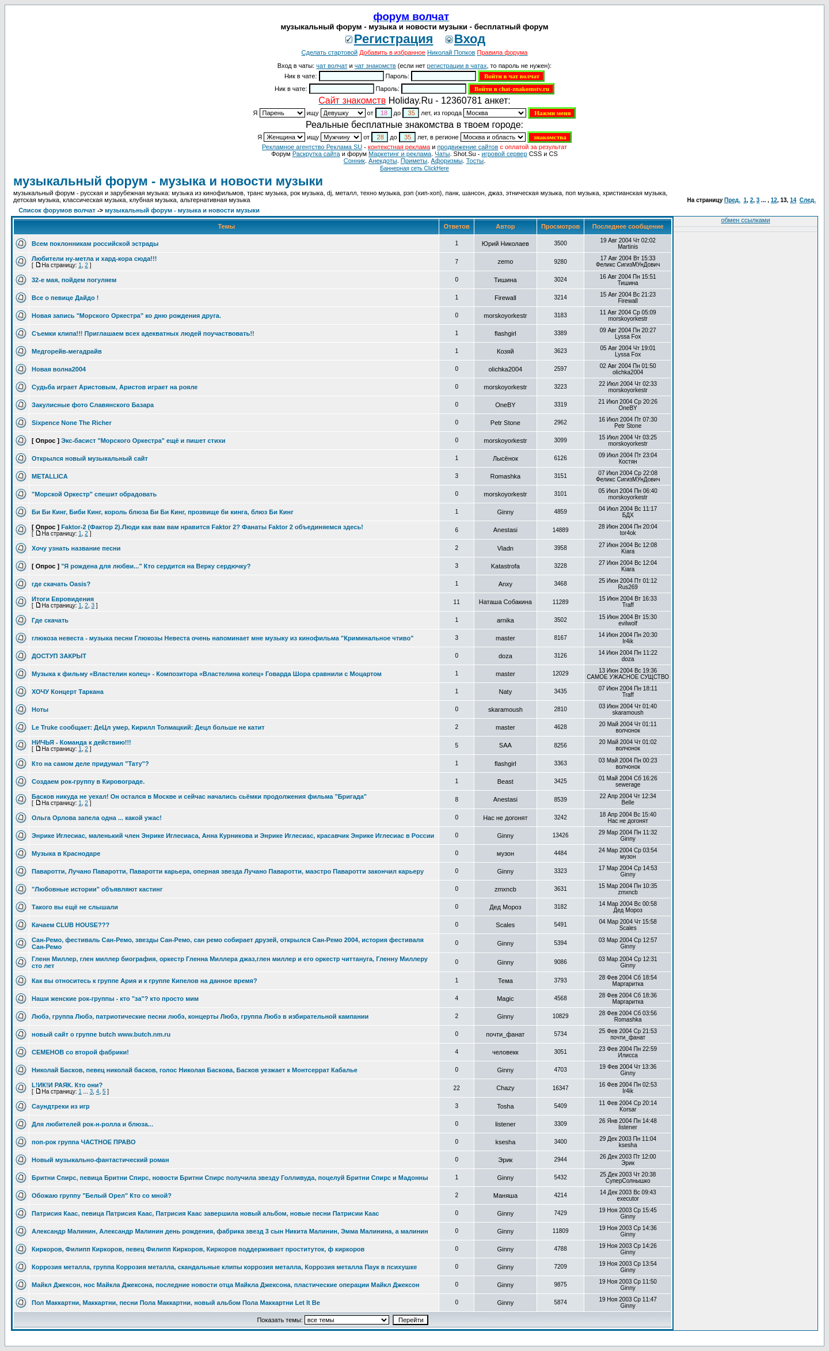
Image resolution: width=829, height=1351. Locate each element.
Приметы (414, 160)
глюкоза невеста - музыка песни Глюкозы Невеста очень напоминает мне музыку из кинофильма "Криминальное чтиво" (222, 638)
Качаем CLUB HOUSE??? (70, 924)
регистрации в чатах (457, 65)
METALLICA (50, 476)
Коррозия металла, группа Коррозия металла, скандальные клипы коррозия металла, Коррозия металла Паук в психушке (224, 1266)
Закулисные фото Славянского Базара (93, 404)
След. (808, 200)
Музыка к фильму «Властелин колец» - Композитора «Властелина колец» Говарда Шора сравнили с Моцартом (207, 673)
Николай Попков (451, 52)
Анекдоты (382, 160)
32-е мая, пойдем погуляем (74, 279)
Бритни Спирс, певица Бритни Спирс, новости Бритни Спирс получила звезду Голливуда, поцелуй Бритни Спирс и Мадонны (230, 1177)
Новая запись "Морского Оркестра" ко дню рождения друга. (126, 315)
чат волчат (331, 65)
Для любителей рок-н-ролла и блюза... (92, 1124)
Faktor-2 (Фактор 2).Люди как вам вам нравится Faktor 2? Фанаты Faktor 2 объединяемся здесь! (212, 526)
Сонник (354, 160)
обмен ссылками (745, 220)
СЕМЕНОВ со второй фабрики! (80, 1052)
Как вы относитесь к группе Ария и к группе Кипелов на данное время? (144, 980)
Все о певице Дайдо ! (65, 297)
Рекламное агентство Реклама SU (312, 146)
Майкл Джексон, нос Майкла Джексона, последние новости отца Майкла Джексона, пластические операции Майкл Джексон (226, 1284)
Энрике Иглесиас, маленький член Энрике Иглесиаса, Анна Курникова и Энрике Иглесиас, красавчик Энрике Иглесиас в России (233, 835)
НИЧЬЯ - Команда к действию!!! (81, 742)
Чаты (442, 153)
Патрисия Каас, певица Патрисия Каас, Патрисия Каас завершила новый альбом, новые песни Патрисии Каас (205, 1213)
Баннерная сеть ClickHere (414, 168)
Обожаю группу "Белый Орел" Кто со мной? (102, 1195)
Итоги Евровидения (63, 598)
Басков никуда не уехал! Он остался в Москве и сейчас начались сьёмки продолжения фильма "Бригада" (199, 796)
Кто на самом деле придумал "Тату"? (90, 763)
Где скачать (50, 620)
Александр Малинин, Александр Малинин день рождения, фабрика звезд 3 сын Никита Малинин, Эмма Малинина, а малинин (230, 1231)
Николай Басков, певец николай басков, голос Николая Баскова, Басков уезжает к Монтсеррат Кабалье (195, 1070)
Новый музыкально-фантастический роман (100, 1159)
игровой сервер (504, 153)
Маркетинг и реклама (399, 153)
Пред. (732, 200)
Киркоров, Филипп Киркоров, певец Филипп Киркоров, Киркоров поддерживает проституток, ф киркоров (198, 1249)
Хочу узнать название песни (76, 548)
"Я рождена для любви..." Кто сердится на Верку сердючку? (155, 566)
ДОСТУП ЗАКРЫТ (59, 655)
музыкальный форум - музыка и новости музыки (168, 181)
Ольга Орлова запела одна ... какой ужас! (97, 817)
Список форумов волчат (57, 210)
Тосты (475, 160)
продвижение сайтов (467, 146)
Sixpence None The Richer (72, 422)
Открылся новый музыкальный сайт (90, 458)
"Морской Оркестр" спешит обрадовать (94, 494)
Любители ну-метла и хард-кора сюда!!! (94, 258)
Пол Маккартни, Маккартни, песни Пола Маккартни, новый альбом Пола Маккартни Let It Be (176, 1302)
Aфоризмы (446, 160)
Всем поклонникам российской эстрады (95, 243)
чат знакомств (375, 65)
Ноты (40, 709)
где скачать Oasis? (61, 583)
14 (793, 200)
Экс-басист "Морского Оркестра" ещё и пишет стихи (143, 440)
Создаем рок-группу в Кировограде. (88, 781)
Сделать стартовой (330, 52)
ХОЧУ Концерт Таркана (68, 691)
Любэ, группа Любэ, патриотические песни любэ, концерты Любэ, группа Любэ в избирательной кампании (200, 1016)
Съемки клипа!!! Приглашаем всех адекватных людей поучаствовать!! (143, 333)
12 (774, 200)
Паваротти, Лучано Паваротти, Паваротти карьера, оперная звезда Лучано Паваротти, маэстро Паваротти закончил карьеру (228, 871)
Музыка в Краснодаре (66, 853)
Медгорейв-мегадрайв (67, 351)
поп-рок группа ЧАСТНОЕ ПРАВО (84, 1142)
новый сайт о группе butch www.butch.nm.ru (101, 1034)
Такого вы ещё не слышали (75, 907)
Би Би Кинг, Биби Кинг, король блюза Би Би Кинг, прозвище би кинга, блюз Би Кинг (163, 511)
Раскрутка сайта (316, 153)
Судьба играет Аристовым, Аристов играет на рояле (114, 387)
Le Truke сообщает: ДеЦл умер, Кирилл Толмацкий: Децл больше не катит (148, 727)
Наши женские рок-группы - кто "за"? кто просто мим (115, 998)
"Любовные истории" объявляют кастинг (97, 889)
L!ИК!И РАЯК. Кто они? (67, 1084)
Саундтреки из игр (61, 1106)
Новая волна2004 (59, 369)
